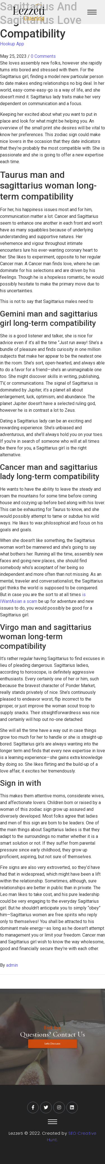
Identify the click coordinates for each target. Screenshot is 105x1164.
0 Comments (43, 56)
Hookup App (12, 44)
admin (12, 965)
